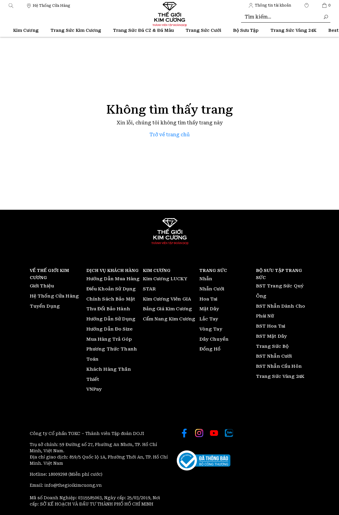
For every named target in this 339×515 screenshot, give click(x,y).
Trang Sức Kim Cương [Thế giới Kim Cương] (76, 30)
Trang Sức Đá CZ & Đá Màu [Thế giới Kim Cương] (143, 30)
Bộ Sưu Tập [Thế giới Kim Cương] (246, 30)
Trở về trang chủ (169, 134)
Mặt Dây (209, 308)
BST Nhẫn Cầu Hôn (279, 366)
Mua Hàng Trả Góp (109, 339)
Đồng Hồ (210, 349)
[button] (11, 5)
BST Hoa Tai (270, 326)
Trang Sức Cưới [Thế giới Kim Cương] (203, 30)
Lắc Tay (208, 319)
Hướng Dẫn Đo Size (109, 329)
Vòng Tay (210, 329)
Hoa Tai (208, 299)
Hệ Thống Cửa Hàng (54, 296)
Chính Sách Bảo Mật (110, 299)
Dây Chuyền (214, 339)
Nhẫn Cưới (211, 289)
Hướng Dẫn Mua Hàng (113, 278)
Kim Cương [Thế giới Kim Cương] (26, 30)
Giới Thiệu (42, 286)
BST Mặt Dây (271, 336)
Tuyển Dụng (45, 306)
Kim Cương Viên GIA (167, 299)
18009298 (58, 474)
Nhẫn (206, 278)
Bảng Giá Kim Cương (167, 308)
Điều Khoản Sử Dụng (111, 289)
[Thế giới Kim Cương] (48, 5)
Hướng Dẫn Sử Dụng (111, 319)
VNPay (94, 389)
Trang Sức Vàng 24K (280, 376)
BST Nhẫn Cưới (274, 356)
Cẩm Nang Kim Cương (169, 319)
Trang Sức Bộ (272, 346)
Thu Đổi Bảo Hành (108, 308)
